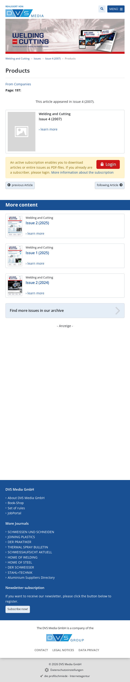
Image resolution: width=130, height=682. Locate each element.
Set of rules (16, 508)
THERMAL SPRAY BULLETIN (28, 547)
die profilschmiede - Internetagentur (67, 676)
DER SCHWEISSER (21, 567)
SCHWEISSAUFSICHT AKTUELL (30, 552)
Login (108, 164)
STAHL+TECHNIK (20, 572)
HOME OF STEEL (20, 562)
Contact (41, 650)
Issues (37, 58)
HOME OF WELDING (22, 557)
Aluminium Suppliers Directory (31, 577)
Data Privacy (88, 650)
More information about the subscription (82, 172)
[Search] (101, 8)
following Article (110, 185)
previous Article (20, 185)
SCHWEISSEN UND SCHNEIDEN (31, 532)
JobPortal (14, 513)
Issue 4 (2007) (53, 58)
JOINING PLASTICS (21, 537)
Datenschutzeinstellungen (66, 670)
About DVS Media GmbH (26, 498)
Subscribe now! (17, 609)
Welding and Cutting (17, 58)
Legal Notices (63, 650)
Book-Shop (16, 503)
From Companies (18, 84)
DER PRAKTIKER (19, 542)
